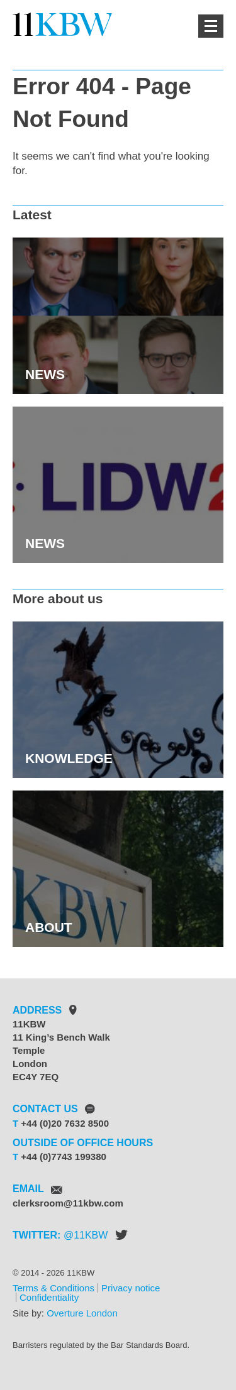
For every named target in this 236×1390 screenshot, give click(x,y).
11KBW (91, 1235)
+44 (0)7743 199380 (63, 1156)
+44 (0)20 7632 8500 (65, 1123)
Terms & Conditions (53, 1288)
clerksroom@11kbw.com (68, 1203)
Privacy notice (130, 1288)
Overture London (82, 1313)
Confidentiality (49, 1297)
